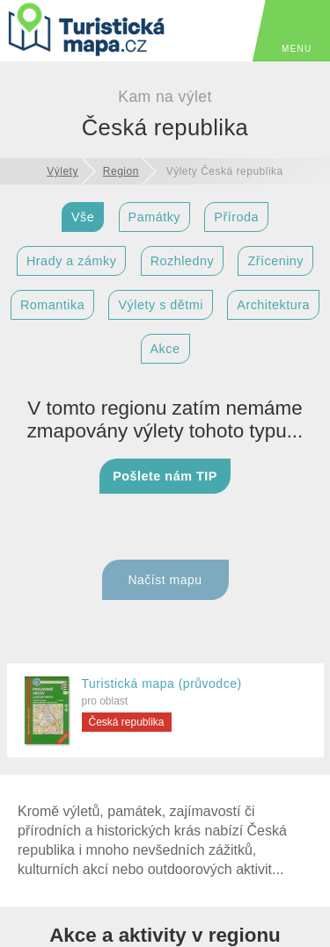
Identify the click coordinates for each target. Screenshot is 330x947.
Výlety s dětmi (160, 305)
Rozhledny (182, 261)
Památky (154, 217)
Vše (82, 217)
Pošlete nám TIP (165, 476)
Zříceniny (275, 261)
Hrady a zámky (71, 261)
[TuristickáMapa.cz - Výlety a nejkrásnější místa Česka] (88, 32)
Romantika (52, 305)
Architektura (273, 305)
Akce (165, 349)
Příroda (236, 217)
